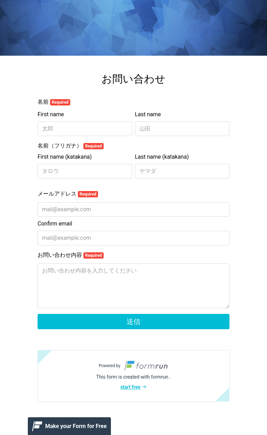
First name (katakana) (65, 156)
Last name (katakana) (162, 156)
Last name (148, 114)
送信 (133, 321)
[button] (133, 376)
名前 (54, 101)
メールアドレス (68, 193)
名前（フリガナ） (71, 145)
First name (51, 114)
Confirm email (55, 223)
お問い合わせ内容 (71, 255)
